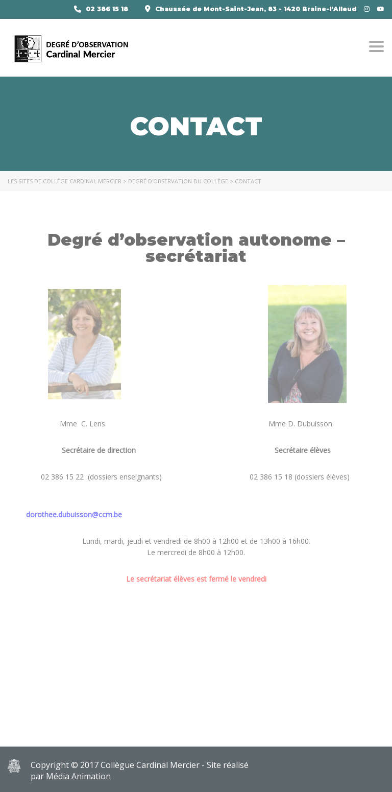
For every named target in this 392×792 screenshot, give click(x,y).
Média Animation (78, 776)
